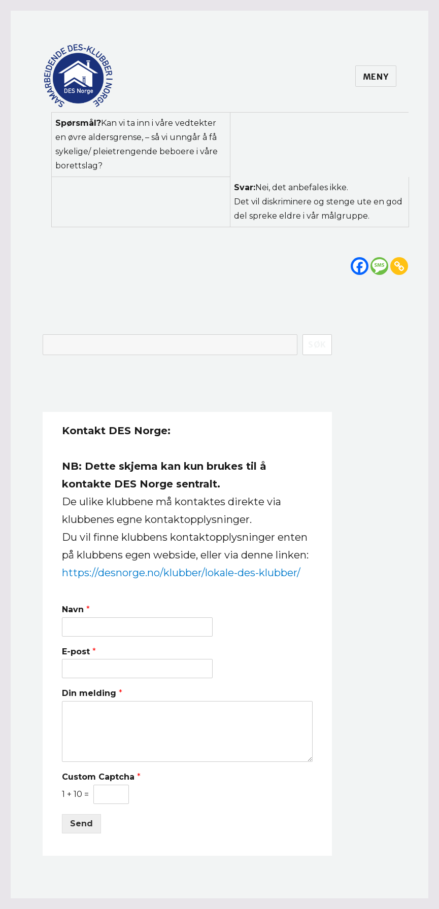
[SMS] (379, 266)
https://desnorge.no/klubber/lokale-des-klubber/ (181, 573)
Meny (376, 77)
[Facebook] (359, 266)
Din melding (92, 693)
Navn (76, 609)
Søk (317, 344)
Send (81, 823)
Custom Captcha (101, 777)
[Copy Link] (399, 266)
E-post (79, 651)
